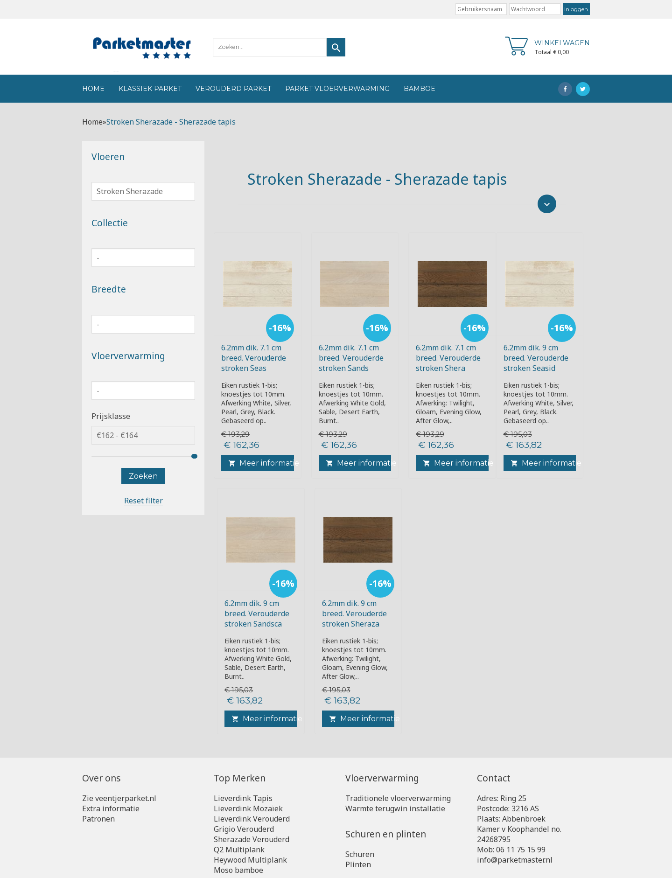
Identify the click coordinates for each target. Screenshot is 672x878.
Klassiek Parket (150, 88)
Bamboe (419, 88)
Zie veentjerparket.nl (119, 798)
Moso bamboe (238, 870)
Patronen (98, 819)
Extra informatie (111, 808)
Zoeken (143, 476)
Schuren (359, 854)
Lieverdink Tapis (243, 798)
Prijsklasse (110, 416)
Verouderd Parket (233, 88)
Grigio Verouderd (244, 829)
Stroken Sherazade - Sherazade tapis (171, 122)
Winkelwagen (562, 43)
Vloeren (108, 156)
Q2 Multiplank (239, 849)
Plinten (358, 864)
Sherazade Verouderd (251, 839)
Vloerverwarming (128, 355)
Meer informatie (261, 463)
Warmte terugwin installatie (395, 808)
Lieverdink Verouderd (252, 819)
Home (93, 88)
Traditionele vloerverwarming (398, 798)
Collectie (109, 222)
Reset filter (143, 500)
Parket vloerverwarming (337, 88)
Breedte (108, 289)
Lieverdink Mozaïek (248, 808)
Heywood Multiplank (250, 860)
